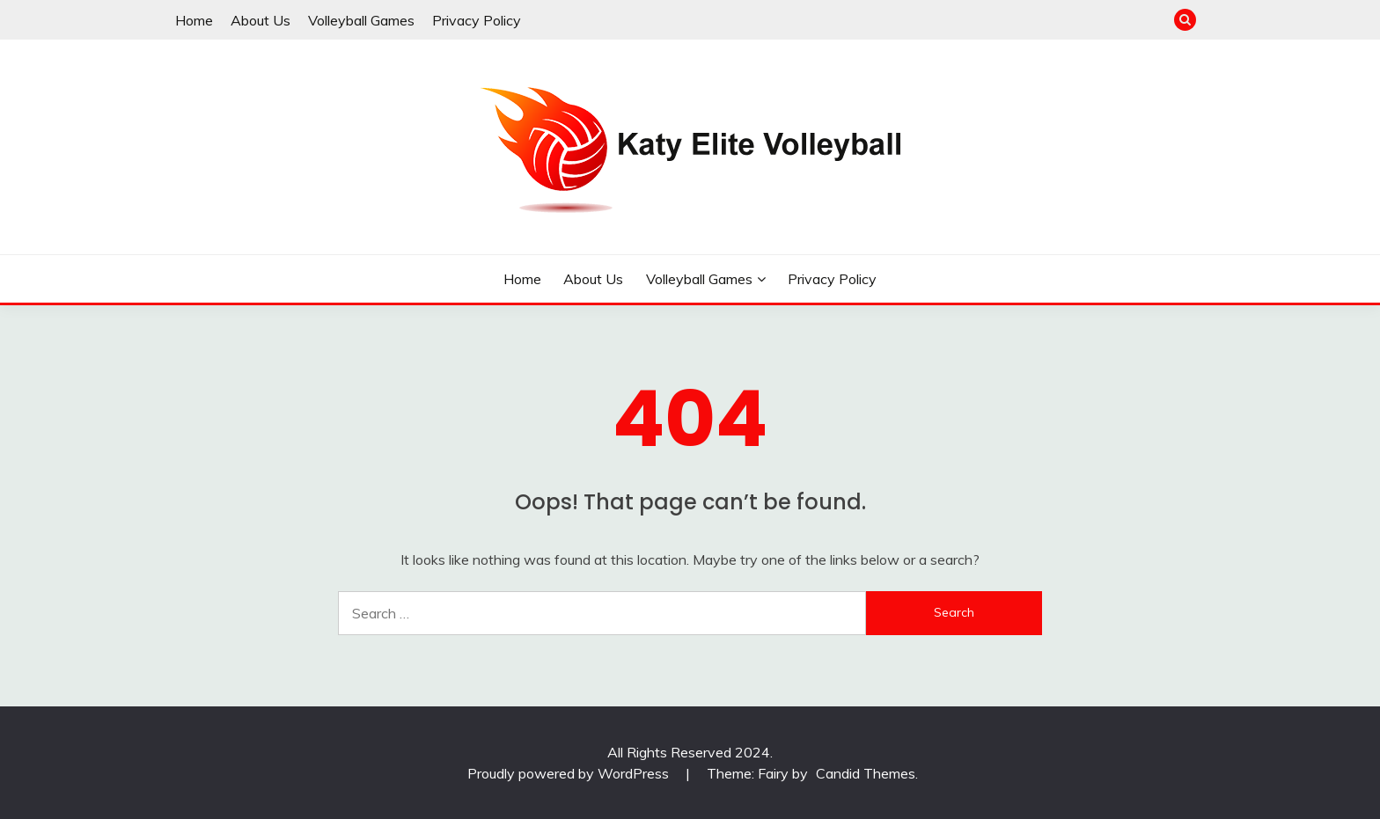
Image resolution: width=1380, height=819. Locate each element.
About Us (260, 20)
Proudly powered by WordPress (569, 773)
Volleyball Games (361, 20)
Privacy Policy (476, 20)
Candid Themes (865, 773)
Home (194, 20)
